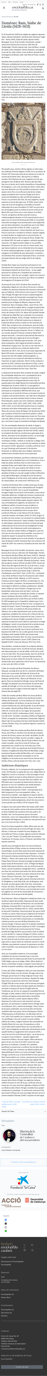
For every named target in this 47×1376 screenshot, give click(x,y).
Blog (9, 2)
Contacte (15, 2)
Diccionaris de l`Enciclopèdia (12, 1261)
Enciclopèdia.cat (7, 1309)
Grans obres (5, 1297)
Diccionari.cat (32, 4)
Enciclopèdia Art (7, 1294)
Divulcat (24, 4)
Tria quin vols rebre (22, 1367)
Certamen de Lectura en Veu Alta (9, 1281)
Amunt (24, 1102)
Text (2, 1277)
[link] (23, 1111)
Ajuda (21, 2)
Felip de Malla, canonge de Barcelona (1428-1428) (11, 1104)
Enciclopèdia (6, 1264)
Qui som (3, 2)
